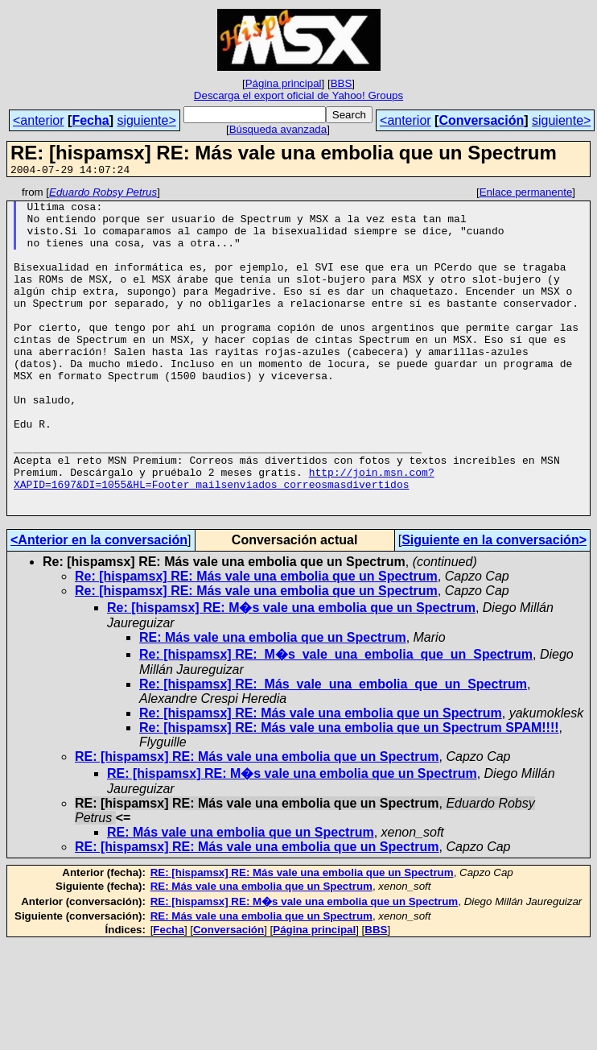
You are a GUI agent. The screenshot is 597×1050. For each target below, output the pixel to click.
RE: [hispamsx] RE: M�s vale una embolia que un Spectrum (292, 838)
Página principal (283, 83)
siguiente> (146, 120)
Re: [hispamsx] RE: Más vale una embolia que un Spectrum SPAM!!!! (349, 793)
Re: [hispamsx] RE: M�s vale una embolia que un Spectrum (291, 673)
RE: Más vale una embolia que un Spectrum (272, 702)
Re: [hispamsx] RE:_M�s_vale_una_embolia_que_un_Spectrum (336, 719)
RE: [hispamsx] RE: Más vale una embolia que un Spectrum (257, 822)
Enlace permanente (526, 194)
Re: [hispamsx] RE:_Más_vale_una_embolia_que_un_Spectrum (333, 749)
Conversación (481, 120)
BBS (341, 83)
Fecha (90, 120)
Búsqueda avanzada (278, 129)
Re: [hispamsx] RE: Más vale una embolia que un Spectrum (256, 641)
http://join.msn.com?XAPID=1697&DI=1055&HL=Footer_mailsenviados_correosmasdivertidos (224, 537)
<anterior (38, 120)
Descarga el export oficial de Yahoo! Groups (298, 95)
